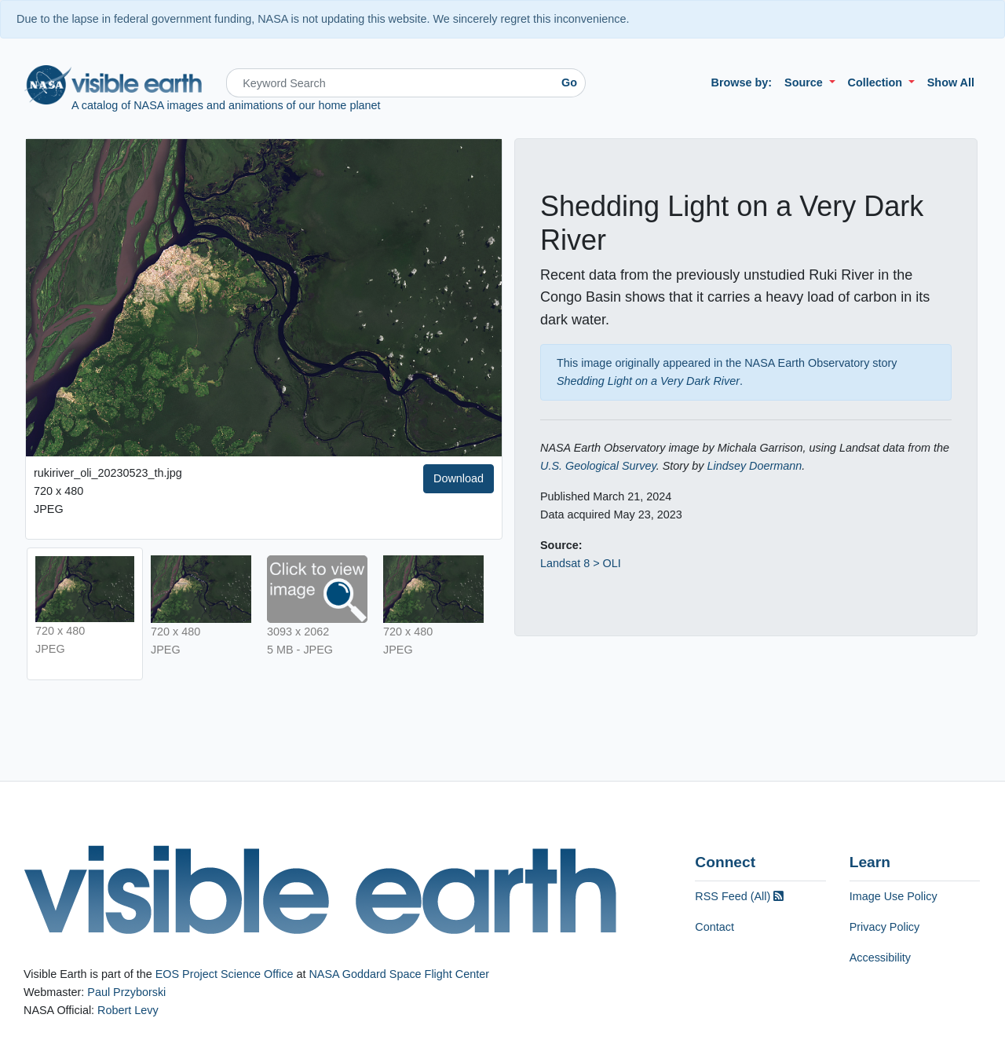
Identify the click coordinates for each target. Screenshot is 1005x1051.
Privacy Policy (885, 927)
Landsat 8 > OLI (580, 563)
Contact (714, 927)
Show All (950, 82)
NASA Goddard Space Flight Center (399, 974)
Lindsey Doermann (754, 466)
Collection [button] (877, 82)
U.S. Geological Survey (598, 466)
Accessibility (880, 957)
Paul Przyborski (126, 992)
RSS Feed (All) (739, 896)
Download (458, 478)
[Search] (390, 82)
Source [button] (805, 82)
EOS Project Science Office (224, 974)
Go (569, 82)
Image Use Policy (893, 896)
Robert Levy (128, 1010)
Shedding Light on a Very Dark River (648, 381)
